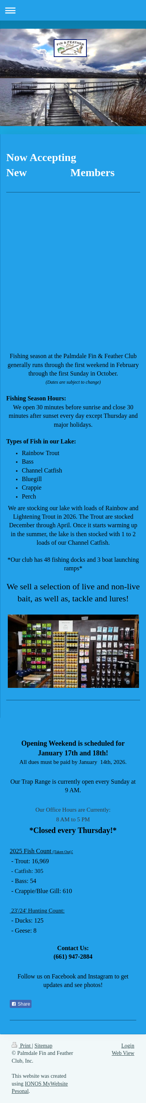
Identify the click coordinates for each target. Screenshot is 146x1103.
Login (127, 1046)
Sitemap (44, 1046)
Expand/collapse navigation (73, 10)
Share (20, 1004)
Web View (123, 1053)
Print (22, 1046)
